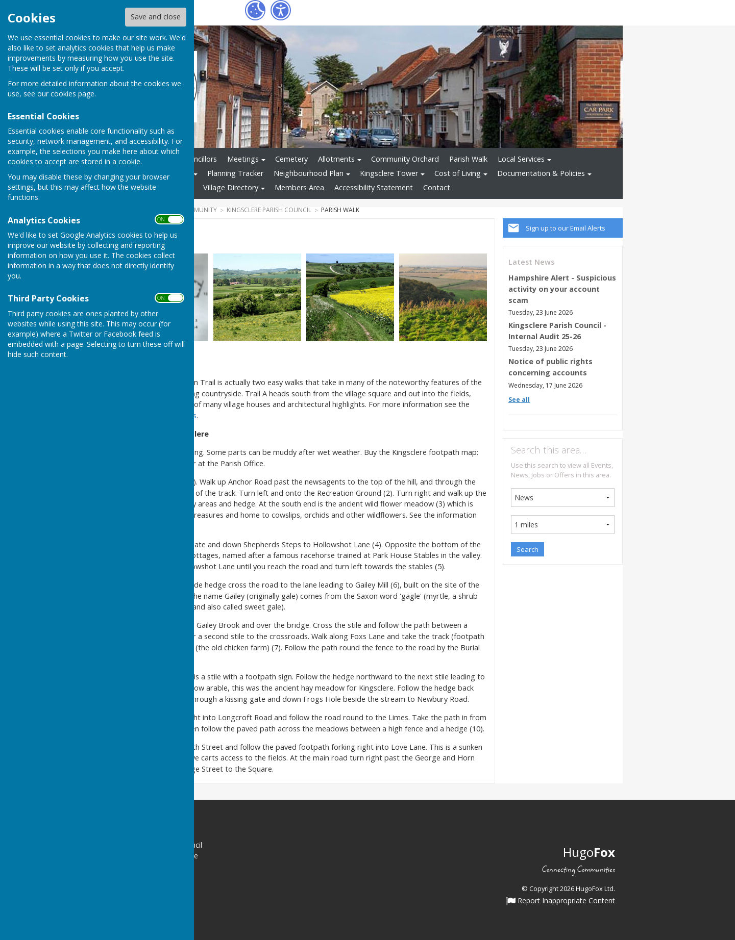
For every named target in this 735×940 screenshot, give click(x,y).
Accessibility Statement (373, 187)
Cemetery (291, 159)
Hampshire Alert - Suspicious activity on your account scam (562, 288)
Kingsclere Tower (389, 173)
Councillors (199, 159)
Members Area (299, 187)
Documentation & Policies (541, 173)
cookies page (72, 93)
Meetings (243, 159)
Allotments (336, 159)
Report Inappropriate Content (560, 901)
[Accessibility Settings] (281, 10)
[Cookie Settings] (255, 10)
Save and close (156, 16)
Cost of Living (457, 173)
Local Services (521, 159)
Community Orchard (405, 159)
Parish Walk (468, 159)
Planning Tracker (235, 173)
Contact (436, 187)
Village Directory (230, 187)
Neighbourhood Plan (309, 173)
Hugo (589, 852)
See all (519, 399)
